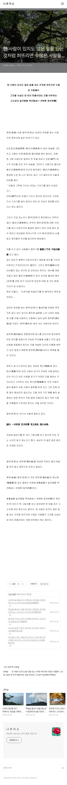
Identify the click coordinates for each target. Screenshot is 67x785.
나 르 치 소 (8, 3)
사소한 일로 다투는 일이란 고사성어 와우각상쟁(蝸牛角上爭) (27, 629)
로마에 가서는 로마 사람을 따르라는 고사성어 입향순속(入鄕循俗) (27, 620)
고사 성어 (12, 594)
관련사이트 (7, 768)
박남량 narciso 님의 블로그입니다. (22, 733)
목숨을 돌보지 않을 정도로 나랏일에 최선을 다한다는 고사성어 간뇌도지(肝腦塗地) (27, 610)
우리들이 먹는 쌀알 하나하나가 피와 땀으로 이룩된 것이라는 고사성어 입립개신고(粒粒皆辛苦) (27, 640)
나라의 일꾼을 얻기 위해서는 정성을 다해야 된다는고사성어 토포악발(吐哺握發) (27, 601)
